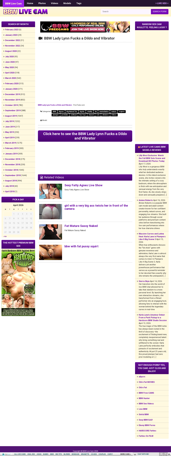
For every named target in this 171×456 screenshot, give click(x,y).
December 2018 (12, 159)
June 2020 (10, 62)
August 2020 (11, 51)
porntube (64, 115)
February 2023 (11, 29)
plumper (56, 115)
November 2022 (12, 46)
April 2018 (9, 191)
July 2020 (9, 56)
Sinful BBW (144, 414)
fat (96, 111)
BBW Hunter (144, 398)
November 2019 (12, 100)
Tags (78, 3)
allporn (142, 376)
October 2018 (11, 170)
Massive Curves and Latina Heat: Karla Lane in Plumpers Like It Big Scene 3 (152, 237)
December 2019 (12, 94)
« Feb (5, 236)
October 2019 (11, 105)
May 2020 (9, 67)
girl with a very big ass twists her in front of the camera (96, 207)
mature (113, 111)
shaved (91, 115)
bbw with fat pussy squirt (81, 246)
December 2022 (12, 40)
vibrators (105, 115)
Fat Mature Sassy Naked (81, 226)
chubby (89, 111)
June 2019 (10, 127)
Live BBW (143, 409)
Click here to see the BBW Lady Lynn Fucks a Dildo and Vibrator (85, 136)
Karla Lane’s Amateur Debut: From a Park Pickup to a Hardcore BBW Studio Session (153, 318)
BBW (54, 111)
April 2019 (9, 137)
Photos (42, 3)
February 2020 (11, 83)
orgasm (121, 111)
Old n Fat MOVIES (147, 382)
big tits (82, 111)
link (168, 417)
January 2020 (11, 89)
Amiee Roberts (146, 200)
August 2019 (11, 116)
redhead (74, 115)
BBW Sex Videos (146, 403)
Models (67, 3)
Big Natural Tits (71, 111)
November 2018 (12, 164)
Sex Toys (82, 115)
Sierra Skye (144, 281)
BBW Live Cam (13, 3)
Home (30, 3)
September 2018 (13, 175)
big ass (61, 111)
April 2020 (9, 73)
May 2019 (9, 132)
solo (98, 115)
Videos (54, 3)
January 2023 (11, 35)
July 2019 (9, 121)
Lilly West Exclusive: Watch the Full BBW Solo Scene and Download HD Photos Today (152, 158)
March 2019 (10, 143)
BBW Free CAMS (146, 393)
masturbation (104, 111)
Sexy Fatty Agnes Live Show (83, 185)
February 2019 (11, 148)
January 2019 (11, 154)
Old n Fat (143, 387)
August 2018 (11, 180)
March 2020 (10, 78)
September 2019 (13, 110)
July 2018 (9, 186)
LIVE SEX (161, 3)
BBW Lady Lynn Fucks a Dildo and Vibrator (55, 105)
